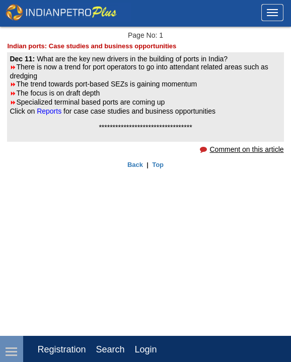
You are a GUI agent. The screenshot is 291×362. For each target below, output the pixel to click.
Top (158, 164)
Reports (50, 111)
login (146, 349)
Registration (61, 349)
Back (135, 164)
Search (110, 349)
